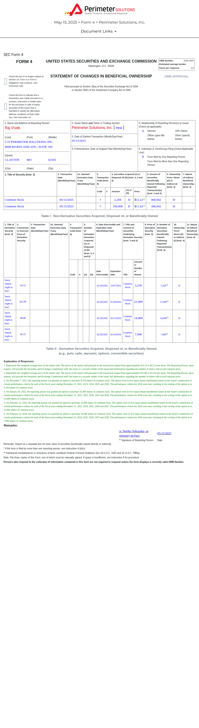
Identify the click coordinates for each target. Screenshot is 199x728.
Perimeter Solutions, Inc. (92, 127)
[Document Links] (100, 31)
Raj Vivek (12, 128)
